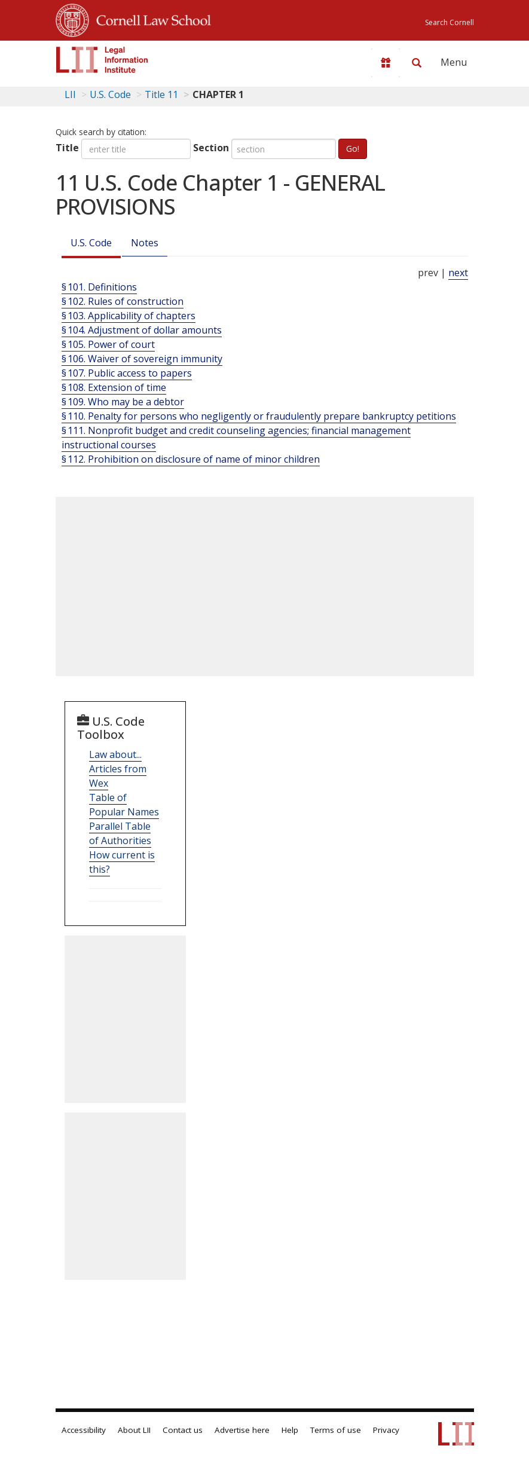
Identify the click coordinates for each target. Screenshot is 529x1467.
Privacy (386, 1430)
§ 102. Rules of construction (123, 301)
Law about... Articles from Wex (117, 769)
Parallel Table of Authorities (120, 833)
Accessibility (84, 1430)
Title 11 (161, 94)
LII (70, 94)
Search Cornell (449, 22)
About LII (134, 1430)
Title (67, 147)
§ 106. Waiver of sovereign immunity (142, 358)
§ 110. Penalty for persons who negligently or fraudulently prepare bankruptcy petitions (259, 416)
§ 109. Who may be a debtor (123, 401)
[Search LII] (416, 62)
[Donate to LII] (385, 62)
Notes (144, 242)
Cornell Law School (150, 18)
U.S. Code (91, 242)
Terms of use (335, 1430)
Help (290, 1430)
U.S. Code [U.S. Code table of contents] (110, 94)
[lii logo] (102, 60)
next (458, 272)
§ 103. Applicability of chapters (128, 315)
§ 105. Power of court (108, 344)
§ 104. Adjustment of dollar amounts (142, 330)
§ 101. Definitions (99, 287)
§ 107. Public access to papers (127, 373)
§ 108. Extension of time (114, 387)
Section (211, 147)
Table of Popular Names (124, 804)
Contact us (183, 1430)
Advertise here (242, 1430)
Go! (352, 148)
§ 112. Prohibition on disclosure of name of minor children (191, 459)
